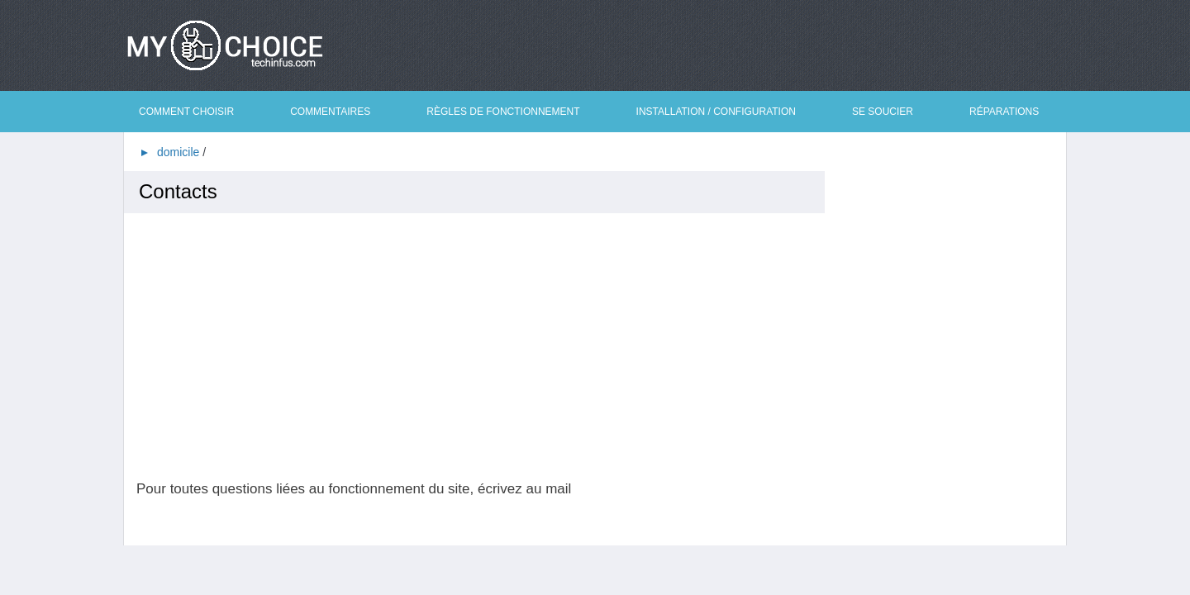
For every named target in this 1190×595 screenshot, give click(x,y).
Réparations (1004, 111)
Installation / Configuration (716, 111)
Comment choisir (186, 111)
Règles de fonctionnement (502, 111)
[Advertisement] (480, 347)
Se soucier (882, 111)
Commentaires (330, 111)
